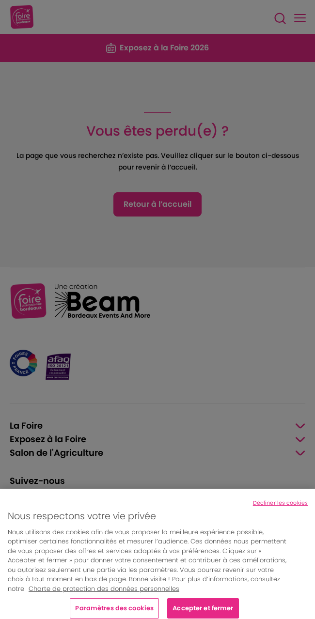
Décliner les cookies (280, 508)
